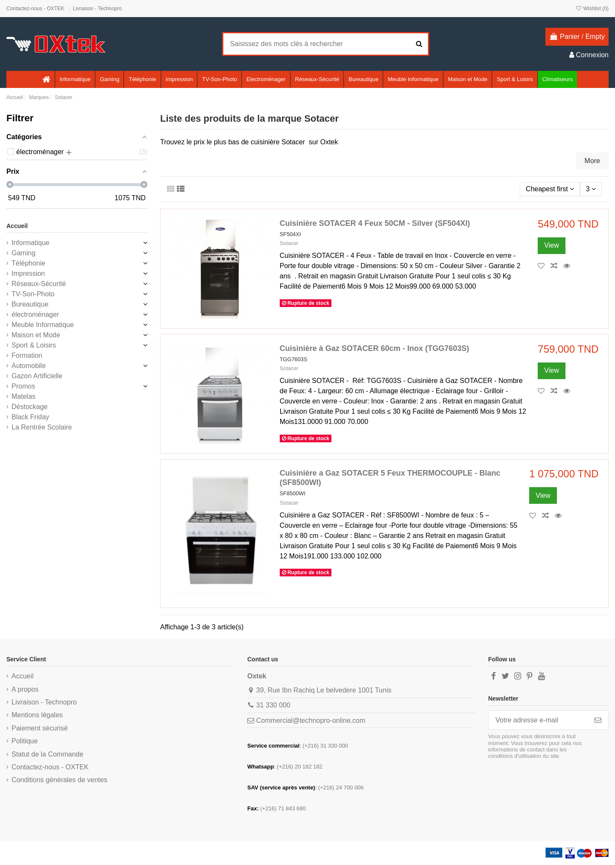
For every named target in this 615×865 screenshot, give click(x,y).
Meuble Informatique (43, 324)
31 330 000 (273, 705)
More (592, 160)
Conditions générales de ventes (59, 779)
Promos (23, 386)
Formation (27, 355)
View (551, 245)
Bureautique (30, 304)
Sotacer (289, 243)
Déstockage (30, 406)
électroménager (35, 314)
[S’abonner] (598, 720)
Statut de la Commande (47, 754)
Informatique (31, 242)
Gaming (23, 253)
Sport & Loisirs (34, 345)
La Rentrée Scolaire (42, 427)
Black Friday (30, 417)
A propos (25, 689)
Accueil (17, 225)
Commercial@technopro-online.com (310, 720)
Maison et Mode (36, 335)
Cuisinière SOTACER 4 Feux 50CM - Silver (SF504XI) (375, 223)
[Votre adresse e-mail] (538, 720)
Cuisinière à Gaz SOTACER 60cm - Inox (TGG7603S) (374, 348)
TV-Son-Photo (33, 294)
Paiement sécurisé (40, 728)
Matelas (23, 396)
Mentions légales (37, 715)
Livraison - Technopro (97, 9)
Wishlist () (592, 9)
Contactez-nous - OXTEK (36, 9)
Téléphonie (28, 263)
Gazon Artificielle (37, 376)
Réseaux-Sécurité (39, 283)
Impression (28, 273)
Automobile (29, 365)
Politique (25, 741)
